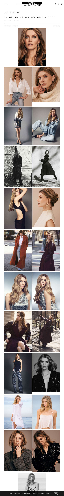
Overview (15, 26)
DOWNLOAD (56, 26)
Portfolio (7, 26)
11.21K (16, 20)
